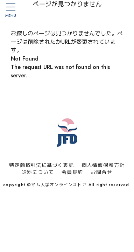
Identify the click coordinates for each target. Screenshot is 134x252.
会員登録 (94, 11)
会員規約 (72, 172)
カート (124, 11)
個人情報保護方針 (103, 165)
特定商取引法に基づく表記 (41, 165)
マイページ (109, 11)
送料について (38, 172)
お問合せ (102, 172)
